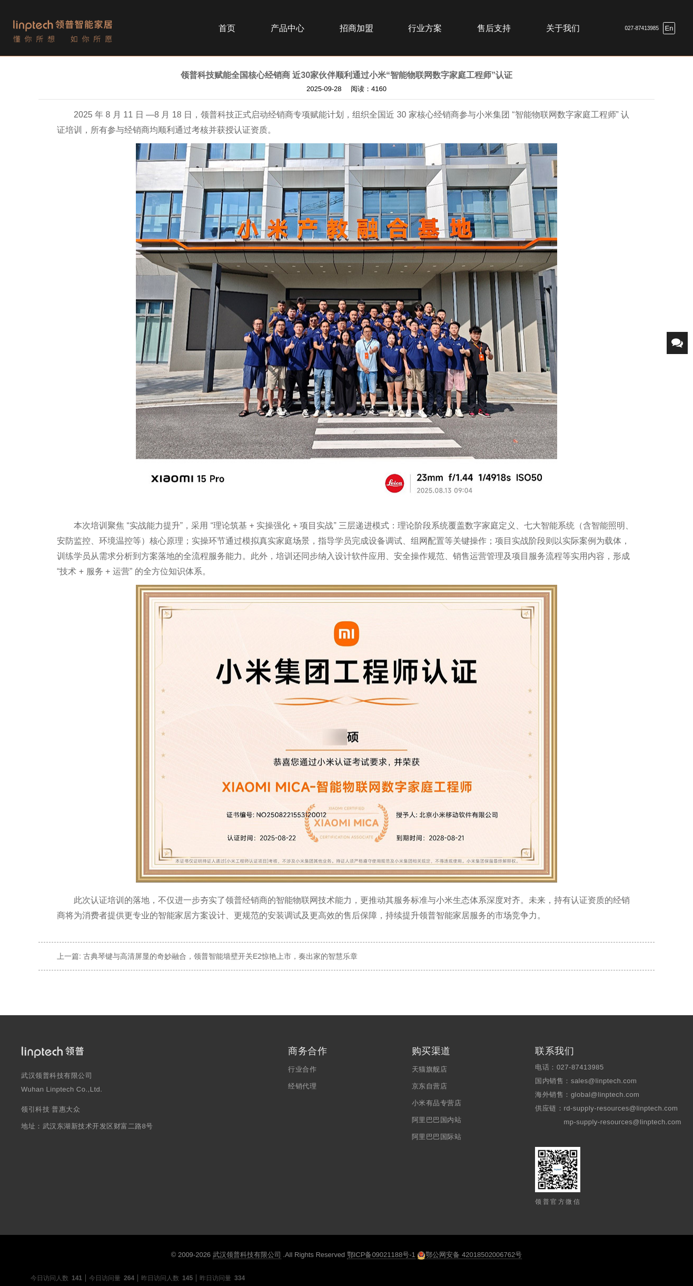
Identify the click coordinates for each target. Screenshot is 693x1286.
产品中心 (287, 28)
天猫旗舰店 (430, 1069)
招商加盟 (356, 28)
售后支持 (494, 28)
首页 (227, 28)
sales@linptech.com (604, 1081)
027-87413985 (642, 28)
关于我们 (563, 28)
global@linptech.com (605, 1094)
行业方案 (425, 28)
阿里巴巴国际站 (437, 1137)
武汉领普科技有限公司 (247, 1255)
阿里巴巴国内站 (437, 1120)
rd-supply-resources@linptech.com (620, 1108)
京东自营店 (430, 1086)
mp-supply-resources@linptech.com (622, 1122)
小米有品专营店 (437, 1103)
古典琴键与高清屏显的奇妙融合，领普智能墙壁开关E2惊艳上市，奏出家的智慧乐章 (220, 956)
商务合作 (307, 1051)
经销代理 (302, 1086)
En (669, 28)
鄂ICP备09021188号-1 (381, 1255)
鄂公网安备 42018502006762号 (469, 1255)
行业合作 (302, 1069)
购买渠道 (431, 1051)
